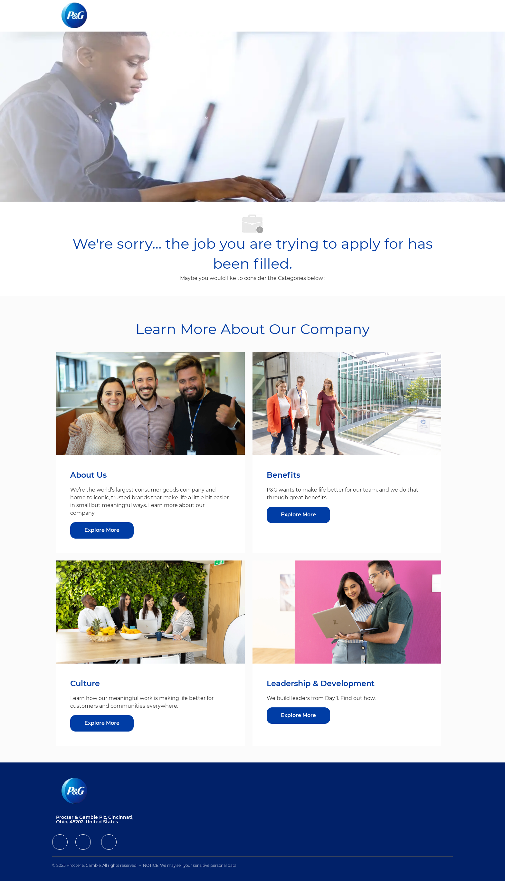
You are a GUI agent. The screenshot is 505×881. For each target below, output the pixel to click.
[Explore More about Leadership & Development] (298, 715)
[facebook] (60, 842)
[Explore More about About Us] (102, 530)
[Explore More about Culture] (102, 723)
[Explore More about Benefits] (298, 515)
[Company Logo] (79, 16)
